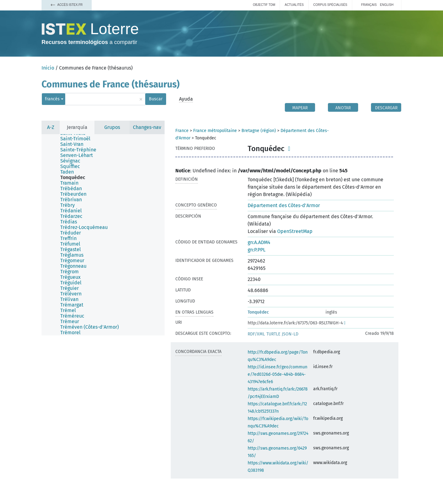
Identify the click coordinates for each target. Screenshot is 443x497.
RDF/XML (256, 334)
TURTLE (273, 334)
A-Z (50, 127)
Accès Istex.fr (66, 4)
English (386, 4)
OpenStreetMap (295, 231)
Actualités (294, 4)
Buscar (155, 99)
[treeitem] (78, 139)
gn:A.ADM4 (259, 242)
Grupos (112, 127)
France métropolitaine (215, 130)
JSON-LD (290, 334)
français (369, 4)
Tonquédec (258, 312)
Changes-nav (147, 127)
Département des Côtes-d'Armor (284, 205)
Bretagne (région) (258, 130)
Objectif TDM (264, 4)
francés (52, 99)
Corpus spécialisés (330, 4)
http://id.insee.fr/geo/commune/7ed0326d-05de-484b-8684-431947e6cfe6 (277, 374)
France (182, 130)
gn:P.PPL (256, 250)
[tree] (103, 234)
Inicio (48, 68)
